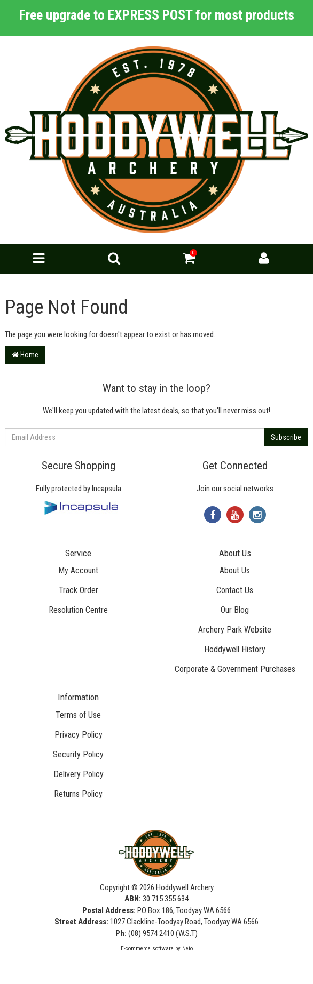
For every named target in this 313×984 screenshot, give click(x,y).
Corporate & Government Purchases (235, 669)
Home (25, 354)
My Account (78, 570)
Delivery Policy (78, 774)
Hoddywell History (234, 649)
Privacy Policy (78, 735)
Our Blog (235, 610)
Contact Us (234, 590)
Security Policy (78, 754)
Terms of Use (78, 715)
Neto (187, 948)
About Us (235, 570)
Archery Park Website (234, 630)
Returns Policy (78, 794)
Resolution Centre (78, 610)
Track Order (78, 590)
